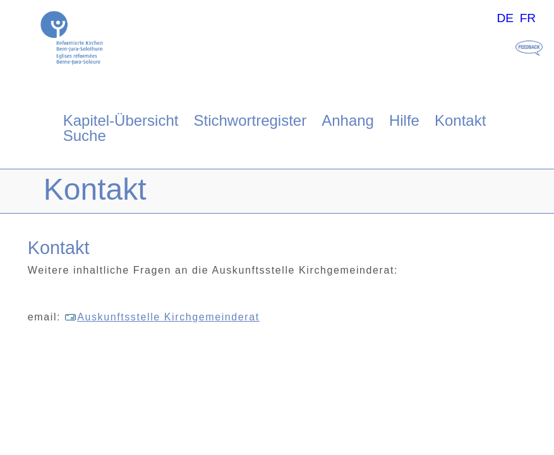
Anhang (348, 120)
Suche (84, 135)
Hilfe (404, 120)
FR (528, 18)
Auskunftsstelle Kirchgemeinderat (162, 317)
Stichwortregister (249, 120)
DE (505, 18)
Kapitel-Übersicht (121, 120)
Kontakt (460, 120)
